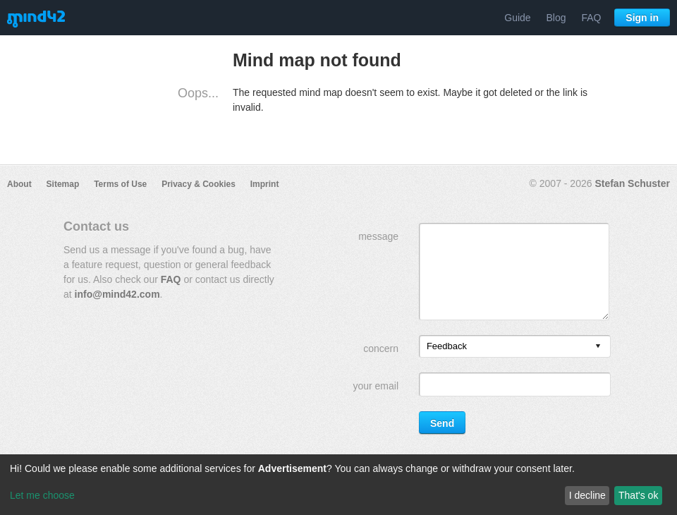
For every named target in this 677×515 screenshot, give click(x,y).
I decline (587, 495)
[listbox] (515, 346)
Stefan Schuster (632, 183)
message (378, 236)
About (19, 184)
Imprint (264, 184)
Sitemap (63, 184)
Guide (517, 17)
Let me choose (42, 495)
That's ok (638, 495)
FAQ (591, 17)
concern (380, 348)
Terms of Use (120, 184)
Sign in (642, 17)
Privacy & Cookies (198, 184)
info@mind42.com (117, 294)
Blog (556, 17)
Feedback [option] (447, 346)
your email (375, 386)
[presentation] (598, 347)
